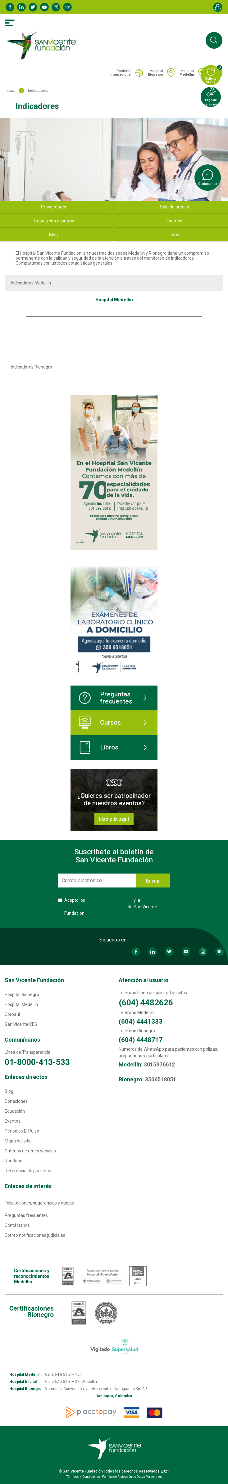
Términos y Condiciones (109, 900)
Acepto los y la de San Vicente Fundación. (112, 907)
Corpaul (12, 1014)
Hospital (155, 73)
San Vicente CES (21, 1024)
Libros (98, 747)
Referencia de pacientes (28, 1170)
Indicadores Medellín (31, 282)
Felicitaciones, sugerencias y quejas (39, 1202)
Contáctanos (17, 1225)
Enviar (153, 881)
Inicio (9, 90)
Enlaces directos (26, 1077)
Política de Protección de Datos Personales (132, 1476)
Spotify (67, 7)
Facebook (10, 7)
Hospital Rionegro (22, 994)
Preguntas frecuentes (105, 698)
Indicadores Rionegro (31, 366)
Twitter (33, 7)
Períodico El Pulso (22, 1131)
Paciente (120, 73)
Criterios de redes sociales (30, 1150)
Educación (15, 1111)
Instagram (56, 7)
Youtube (44, 7)
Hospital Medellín (21, 1004)
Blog (9, 1091)
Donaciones (16, 1101)
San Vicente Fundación (34, 980)
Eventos (13, 1121)
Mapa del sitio (18, 1140)
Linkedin (21, 7)
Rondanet (14, 1160)
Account (217, 7)
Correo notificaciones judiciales (35, 1235)
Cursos (100, 723)
